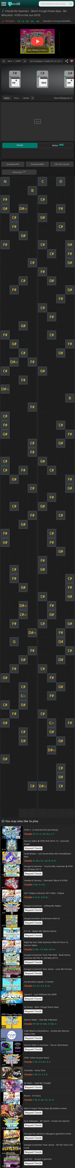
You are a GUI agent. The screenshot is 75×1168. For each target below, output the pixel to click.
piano (16, 98)
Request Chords (33, 848)
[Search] (70, 4)
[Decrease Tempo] (3, 61)
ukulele (26, 98)
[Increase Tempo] (24, 61)
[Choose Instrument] (32, 98)
